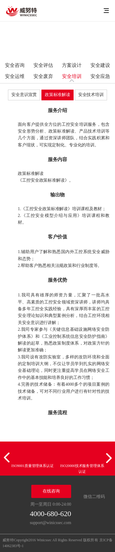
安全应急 (100, 76)
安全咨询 (15, 65)
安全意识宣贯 (24, 94)
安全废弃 (43, 76)
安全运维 (15, 76)
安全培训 (72, 76)
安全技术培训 (91, 94)
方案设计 (72, 65)
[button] (7, 457)
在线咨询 (51, 491)
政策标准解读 (57, 94)
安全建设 (100, 65)
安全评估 (43, 65)
